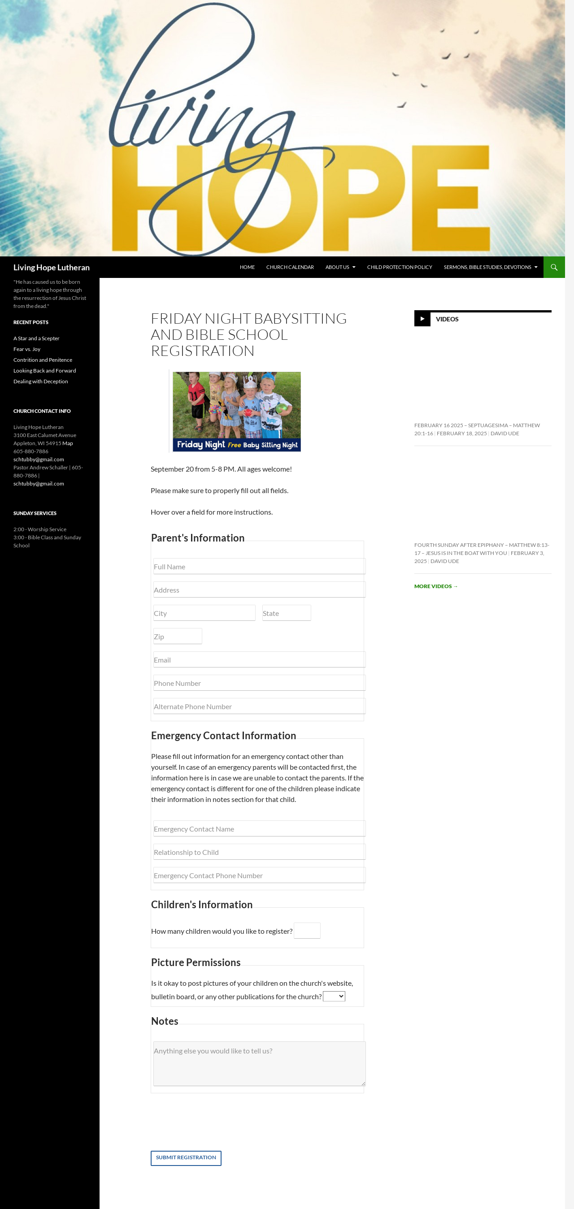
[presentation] (225, 1122)
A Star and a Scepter (36, 338)
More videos (436, 586)
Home (247, 267)
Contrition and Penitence (42, 359)
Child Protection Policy (399, 267)
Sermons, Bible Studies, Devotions (487, 267)
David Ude (505, 433)
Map (67, 443)
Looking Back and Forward (44, 370)
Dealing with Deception (40, 381)
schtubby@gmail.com (38, 459)
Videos (447, 319)
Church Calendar (290, 267)
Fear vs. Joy (26, 349)
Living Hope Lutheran (51, 267)
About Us (337, 267)
